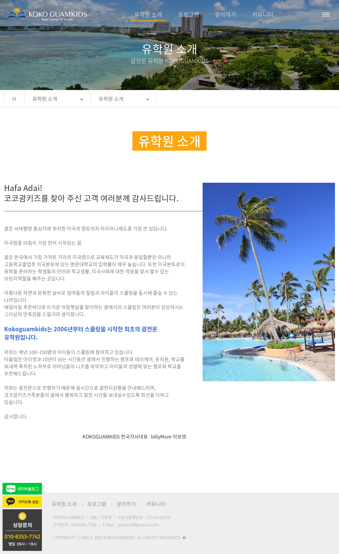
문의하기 (225, 14)
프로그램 (188, 14)
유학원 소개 (148, 14)
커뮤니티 (262, 14)
